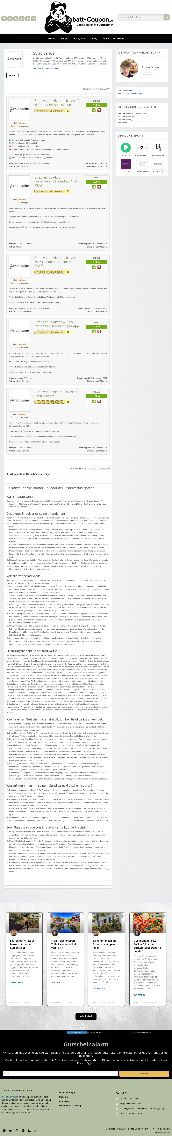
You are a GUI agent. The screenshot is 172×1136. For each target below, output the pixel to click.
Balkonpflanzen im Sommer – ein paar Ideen (104, 944)
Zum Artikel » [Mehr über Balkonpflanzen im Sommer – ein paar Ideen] (99, 989)
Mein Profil (147, 72)
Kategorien (80, 38)
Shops (64, 38)
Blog (94, 38)
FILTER (12, 75)
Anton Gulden (18, 166)
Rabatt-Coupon (11, 1097)
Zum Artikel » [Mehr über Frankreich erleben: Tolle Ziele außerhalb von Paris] (57, 983)
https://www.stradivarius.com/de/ (47, 68)
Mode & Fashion (25, 163)
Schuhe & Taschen (41, 163)
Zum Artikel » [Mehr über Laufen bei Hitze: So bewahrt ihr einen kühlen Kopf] (16, 983)
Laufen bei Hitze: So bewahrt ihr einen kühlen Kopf (22, 944)
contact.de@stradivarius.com (130, 93)
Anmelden (144, 1073)
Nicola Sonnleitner (20, 311)
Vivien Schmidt (19, 381)
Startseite (91, 1033)
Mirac (15, 247)
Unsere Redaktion (113, 38)
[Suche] (166, 17)
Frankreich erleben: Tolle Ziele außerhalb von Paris (64, 944)
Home (51, 38)
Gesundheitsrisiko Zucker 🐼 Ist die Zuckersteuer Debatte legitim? (147, 946)
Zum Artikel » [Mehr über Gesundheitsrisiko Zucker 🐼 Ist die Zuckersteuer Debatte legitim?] (140, 995)
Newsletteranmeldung (142, 1033)
